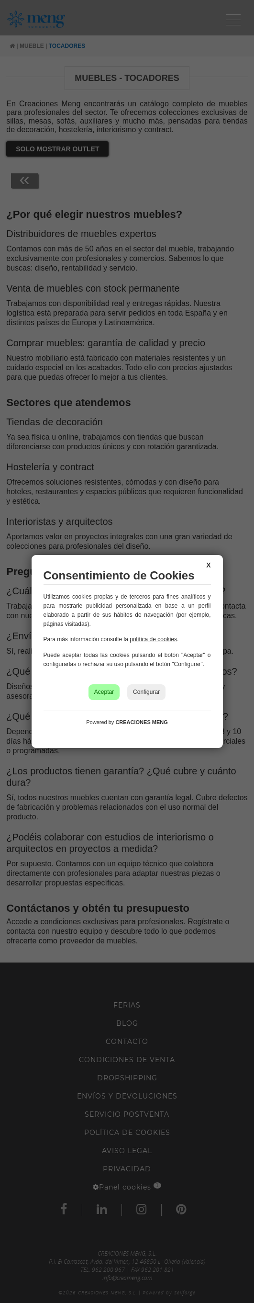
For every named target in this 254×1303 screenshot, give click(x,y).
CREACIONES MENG (141, 722)
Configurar (146, 692)
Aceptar (104, 692)
